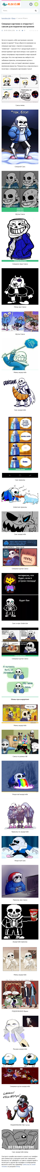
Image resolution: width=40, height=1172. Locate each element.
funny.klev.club (6, 18)
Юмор (13, 18)
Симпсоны (26, 1164)
